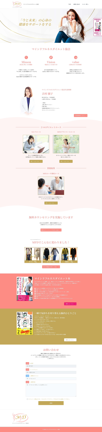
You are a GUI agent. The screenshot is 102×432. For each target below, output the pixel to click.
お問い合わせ (77, 4)
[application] (88, 4)
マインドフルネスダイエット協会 (31, 4)
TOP (71, 4)
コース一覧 (86, 4)
